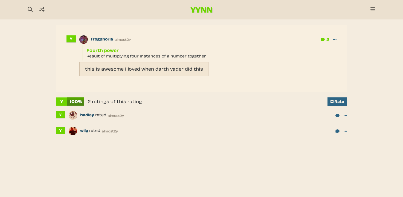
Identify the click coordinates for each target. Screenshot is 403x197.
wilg (84, 131)
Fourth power (102, 50)
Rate (337, 101)
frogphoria (102, 39)
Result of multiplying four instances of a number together (146, 56)
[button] (335, 39)
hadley (87, 115)
